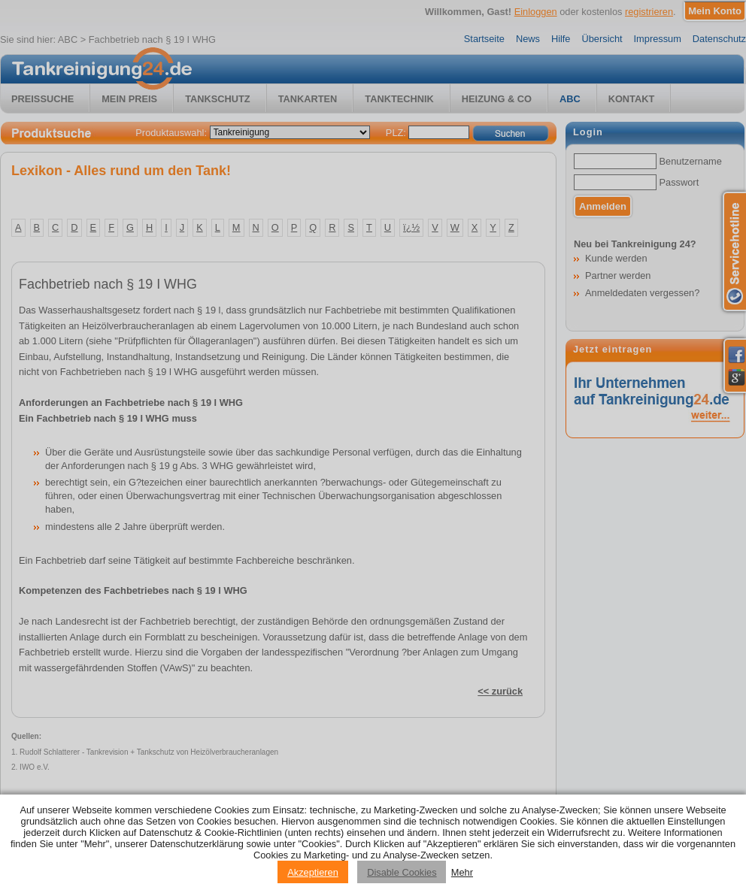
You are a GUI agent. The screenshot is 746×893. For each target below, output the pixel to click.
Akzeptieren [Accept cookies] (312, 872)
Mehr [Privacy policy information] (462, 872)
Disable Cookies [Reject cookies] (401, 872)
